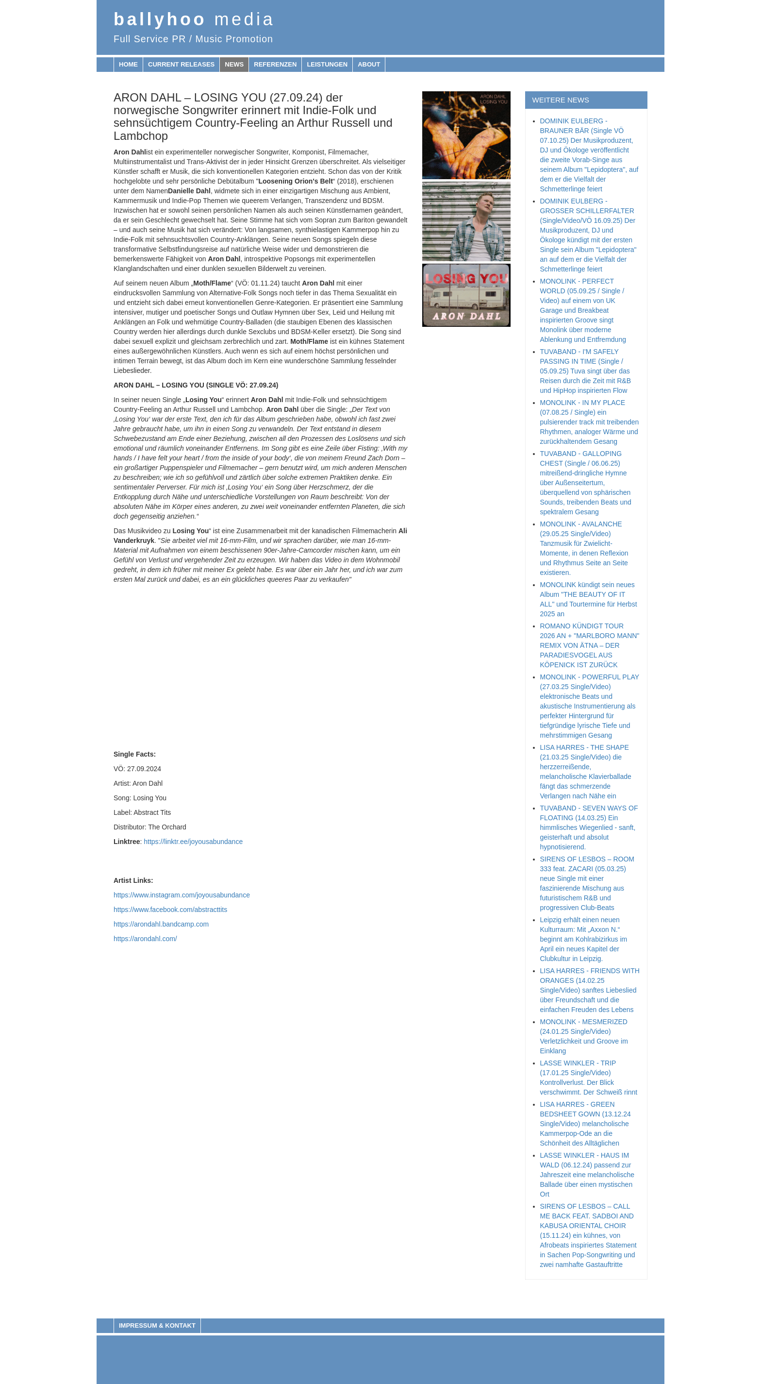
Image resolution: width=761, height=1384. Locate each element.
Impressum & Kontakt (157, 1325)
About (369, 64)
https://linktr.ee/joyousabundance (193, 841)
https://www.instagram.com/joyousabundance (182, 895)
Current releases (181, 64)
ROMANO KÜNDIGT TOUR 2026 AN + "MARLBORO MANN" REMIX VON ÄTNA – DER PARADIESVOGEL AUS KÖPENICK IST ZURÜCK (590, 645)
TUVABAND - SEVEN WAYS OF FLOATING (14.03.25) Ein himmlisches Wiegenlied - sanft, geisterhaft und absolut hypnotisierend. (589, 827)
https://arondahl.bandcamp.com (161, 924)
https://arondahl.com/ (145, 939)
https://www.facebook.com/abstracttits (170, 909)
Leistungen (327, 64)
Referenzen (275, 64)
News (234, 64)
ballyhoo (194, 19)
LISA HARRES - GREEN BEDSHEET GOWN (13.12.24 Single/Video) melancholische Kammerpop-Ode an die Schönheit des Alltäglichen (585, 1123)
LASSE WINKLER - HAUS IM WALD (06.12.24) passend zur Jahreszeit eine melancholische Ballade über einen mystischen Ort (587, 1174)
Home (128, 64)
